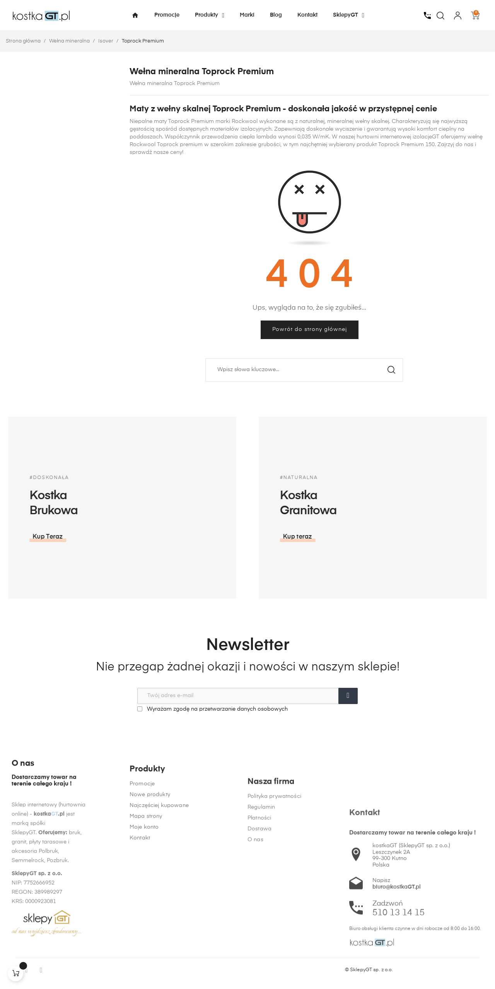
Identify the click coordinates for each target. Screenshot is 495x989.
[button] (362, 537)
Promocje (142, 860)
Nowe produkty (150, 870)
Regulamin (261, 923)
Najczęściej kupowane (159, 881)
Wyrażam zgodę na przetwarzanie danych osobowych (212, 709)
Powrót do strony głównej (309, 329)
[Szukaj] (304, 370)
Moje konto (144, 903)
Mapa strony (146, 892)
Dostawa (259, 945)
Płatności (259, 934)
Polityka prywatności (274, 912)
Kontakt (140, 914)
